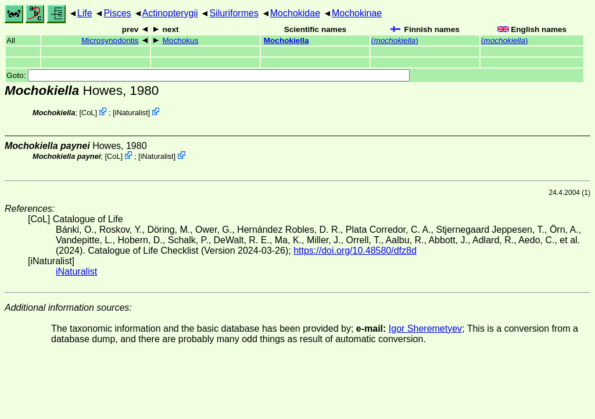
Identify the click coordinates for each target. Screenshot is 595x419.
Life (84, 13)
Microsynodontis (109, 40)
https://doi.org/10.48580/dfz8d (355, 250)
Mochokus (181, 40)
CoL (88, 112)
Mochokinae (357, 13)
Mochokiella (286, 40)
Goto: (208, 75)
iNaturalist (131, 112)
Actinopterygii (170, 13)
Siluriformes (233, 13)
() (394, 40)
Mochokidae (295, 13)
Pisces (117, 13)
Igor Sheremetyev (425, 328)
